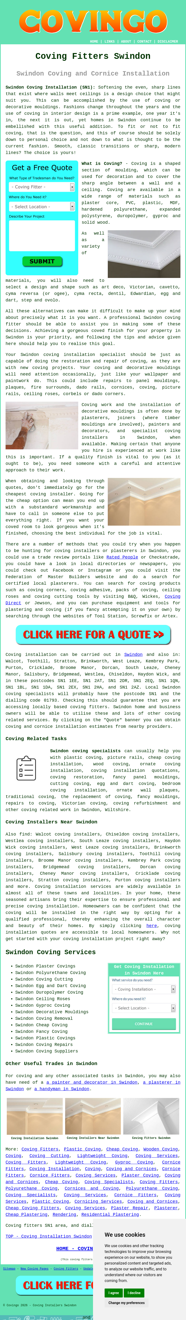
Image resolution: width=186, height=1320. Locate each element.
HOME (94, 42)
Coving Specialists (109, 1182)
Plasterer (166, 1208)
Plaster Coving (140, 1175)
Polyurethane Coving (31, 1188)
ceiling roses (41, 393)
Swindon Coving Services (51, 952)
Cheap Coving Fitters (32, 1208)
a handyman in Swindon (61, 1089)
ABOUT (126, 42)
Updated (89, 1269)
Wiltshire (116, 809)
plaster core (99, 202)
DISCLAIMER (168, 42)
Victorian (141, 287)
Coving (115, 189)
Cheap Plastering (26, 1214)
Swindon (133, 654)
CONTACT (144, 42)
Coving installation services (73, 886)
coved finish (108, 330)
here (152, 925)
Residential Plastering (110, 1214)
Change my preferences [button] (126, 1303)
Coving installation (31, 654)
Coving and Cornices (131, 1169)
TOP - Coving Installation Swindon (49, 1236)
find (24, 834)
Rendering (64, 1214)
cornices (121, 387)
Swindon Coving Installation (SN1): (50, 87)
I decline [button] (134, 1293)
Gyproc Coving (134, 1162)
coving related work (46, 809)
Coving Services (157, 1155)
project (125, 938)
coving (32, 113)
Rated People (122, 557)
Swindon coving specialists (85, 751)
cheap (23, 500)
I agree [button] (113, 1293)
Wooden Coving (161, 1149)
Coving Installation (55, 1169)
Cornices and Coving (92, 1188)
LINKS (109, 42)
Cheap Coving (122, 1149)
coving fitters (89, 707)
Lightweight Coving (102, 1155)
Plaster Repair (129, 1208)
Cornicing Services (98, 1201)
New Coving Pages (34, 1269)
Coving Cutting (49, 1155)
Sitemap (9, 1269)
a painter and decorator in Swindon (92, 1082)
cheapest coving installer (39, 494)
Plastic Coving (82, 1149)
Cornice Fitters (50, 1175)
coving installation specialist (84, 354)
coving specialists (30, 693)
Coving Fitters (40, 1149)
